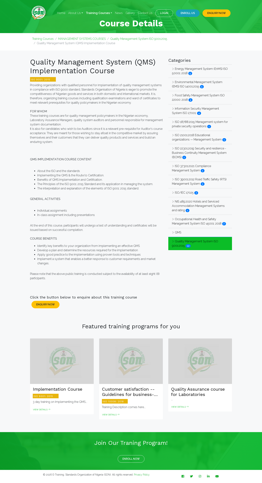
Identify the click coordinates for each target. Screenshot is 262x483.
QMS (176, 232)
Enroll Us (188, 13)
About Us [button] (74, 13)
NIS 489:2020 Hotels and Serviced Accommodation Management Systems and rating (198, 206)
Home (61, 13)
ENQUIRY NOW (216, 13)
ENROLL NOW (131, 458)
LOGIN (164, 13)
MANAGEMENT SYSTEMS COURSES (82, 39)
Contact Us (145, 13)
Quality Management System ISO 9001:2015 (138, 39)
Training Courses (43, 39)
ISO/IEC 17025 (183, 192)
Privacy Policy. (142, 474)
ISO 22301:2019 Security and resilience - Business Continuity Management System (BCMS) (199, 153)
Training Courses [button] (98, 13)
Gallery (130, 13)
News (119, 13)
